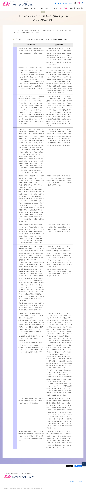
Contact (60, 3)
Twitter (69, 467)
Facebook (78, 467)
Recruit (65, 3)
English (71, 3)
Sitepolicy (72, 481)
